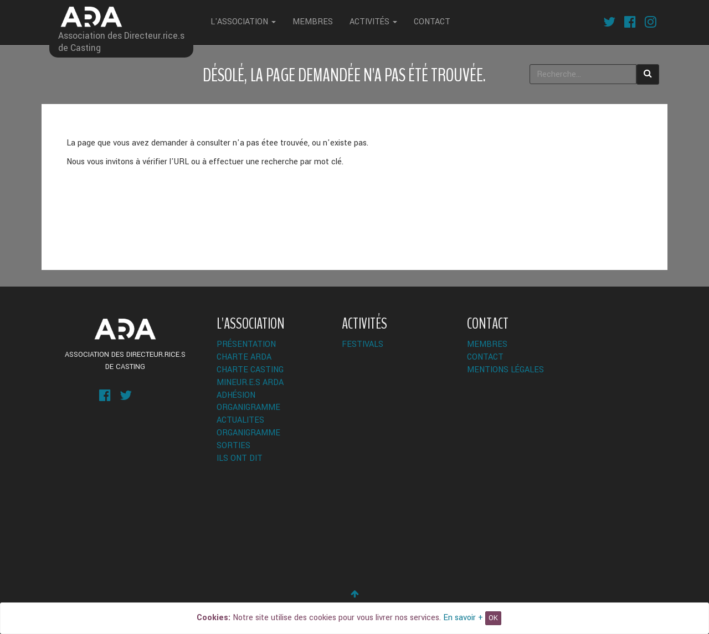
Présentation (246, 344)
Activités (373, 22)
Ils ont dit (240, 458)
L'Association (243, 22)
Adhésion (236, 395)
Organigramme (248, 407)
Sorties (233, 445)
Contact (432, 22)
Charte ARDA (244, 357)
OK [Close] (493, 618)
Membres (312, 22)
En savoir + (463, 617)
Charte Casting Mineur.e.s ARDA (250, 376)
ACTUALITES (240, 420)
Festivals (362, 344)
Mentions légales (505, 370)
